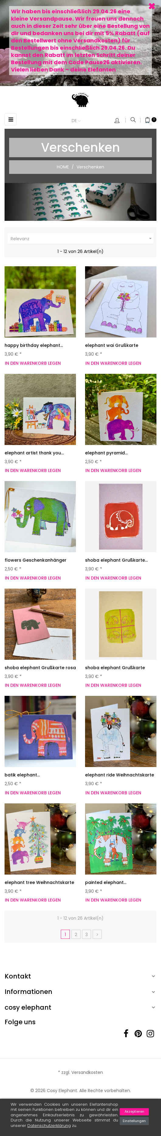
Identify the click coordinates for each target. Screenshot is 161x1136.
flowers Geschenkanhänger (36, 560)
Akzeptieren (134, 1111)
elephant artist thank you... (34, 453)
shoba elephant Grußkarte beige (115, 671)
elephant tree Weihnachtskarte (39, 882)
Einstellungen (134, 1120)
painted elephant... (105, 882)
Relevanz (82, 238)
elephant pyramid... (106, 453)
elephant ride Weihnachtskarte (119, 775)
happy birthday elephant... (34, 345)
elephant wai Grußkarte (111, 345)
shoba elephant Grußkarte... (116, 560)
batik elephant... (22, 775)
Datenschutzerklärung (49, 1125)
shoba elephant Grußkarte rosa (40, 668)
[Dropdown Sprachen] (79, 120)
